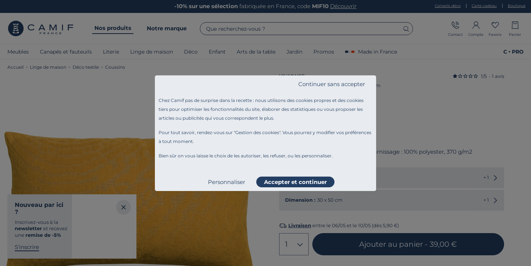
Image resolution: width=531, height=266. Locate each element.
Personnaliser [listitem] (226, 181)
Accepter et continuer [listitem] (295, 181)
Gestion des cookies (257, 132)
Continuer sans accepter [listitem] (331, 84)
